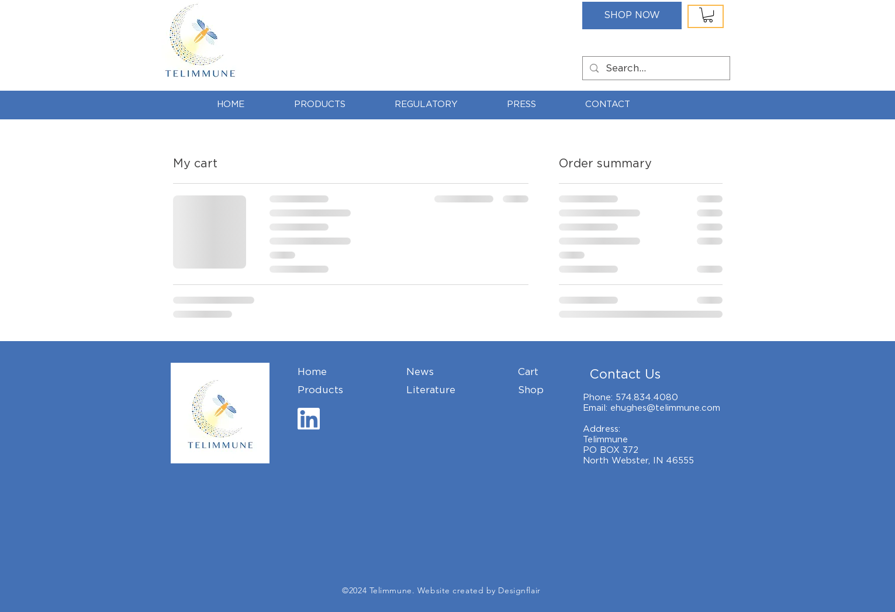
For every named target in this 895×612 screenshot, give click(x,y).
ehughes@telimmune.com (665, 408)
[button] (708, 15)
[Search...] (655, 68)
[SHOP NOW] (632, 15)
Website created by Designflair (479, 590)
